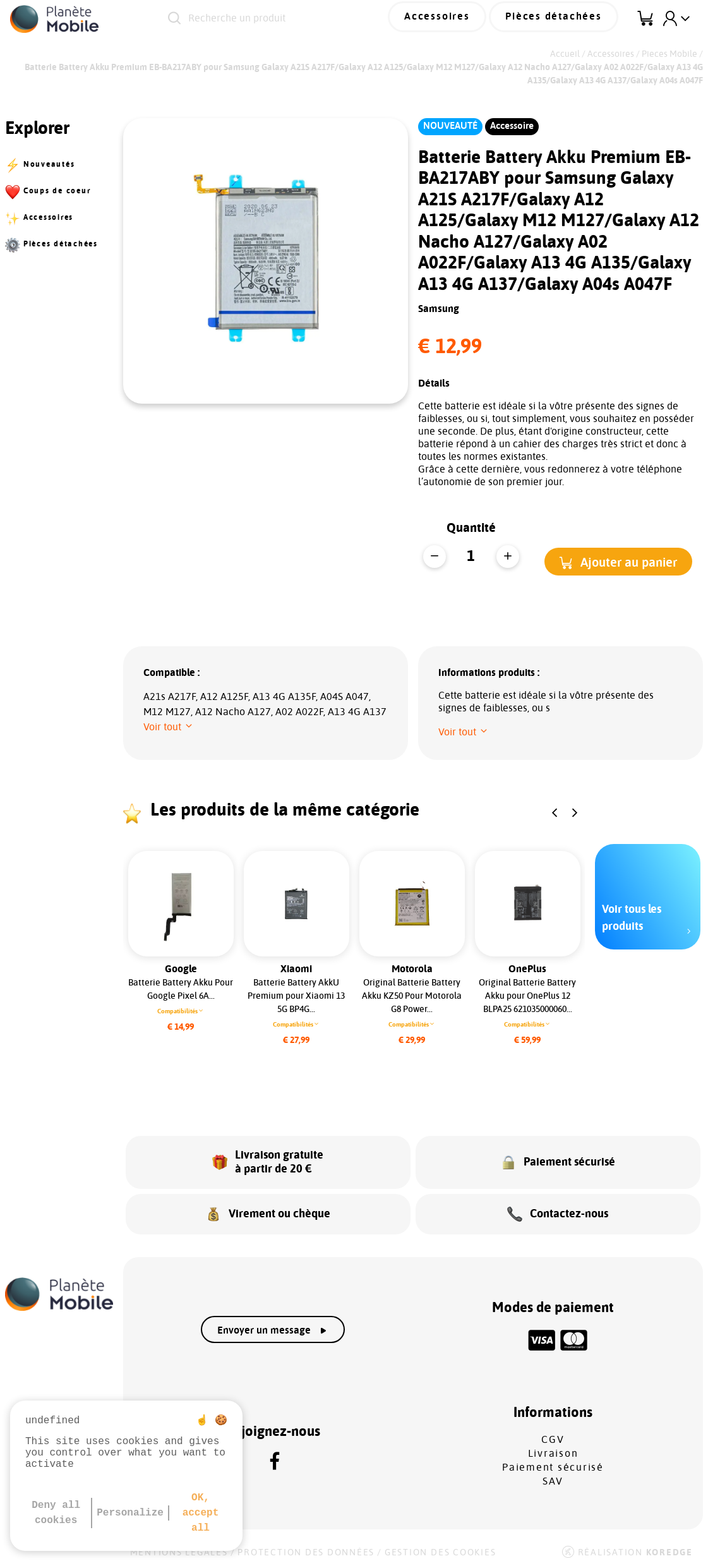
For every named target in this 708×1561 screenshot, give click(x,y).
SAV (553, 1471)
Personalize (130, 1513)
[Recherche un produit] (285, 19)
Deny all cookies (56, 1513)
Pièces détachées (561, 18)
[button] (618, 561)
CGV (552, 1430)
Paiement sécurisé (553, 1457)
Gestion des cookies (440, 1543)
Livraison (553, 1443)
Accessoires (458, 18)
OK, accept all (201, 1513)
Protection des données (306, 1543)
